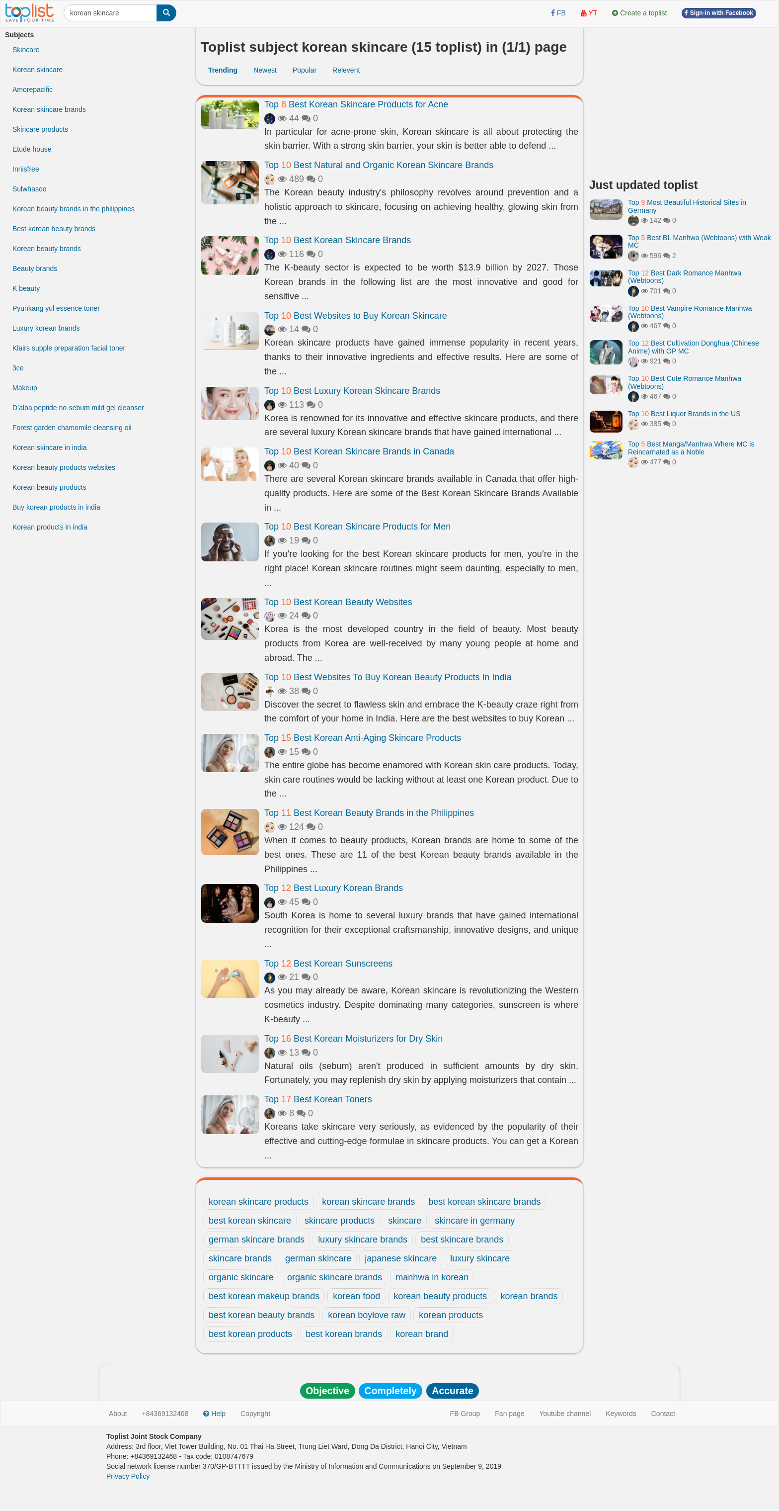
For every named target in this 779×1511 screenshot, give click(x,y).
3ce (18, 368)
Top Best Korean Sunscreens (328, 964)
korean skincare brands (368, 1202)
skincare (404, 1221)
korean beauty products (440, 1296)
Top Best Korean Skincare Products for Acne (356, 104)
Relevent (346, 70)
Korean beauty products (49, 487)
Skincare (25, 50)
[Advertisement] (681, 99)
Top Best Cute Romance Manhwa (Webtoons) (684, 382)
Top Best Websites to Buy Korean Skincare (355, 316)
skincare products (340, 1221)
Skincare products (40, 129)
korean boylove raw (366, 1315)
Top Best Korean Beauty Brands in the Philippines (369, 813)
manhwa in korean (431, 1277)
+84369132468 (165, 1414)
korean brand (421, 1334)
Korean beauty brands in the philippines (73, 209)
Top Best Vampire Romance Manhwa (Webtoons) (690, 312)
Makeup (24, 388)
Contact (663, 1414)
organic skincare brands (334, 1277)
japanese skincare (401, 1258)
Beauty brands (34, 268)
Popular (304, 70)
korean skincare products (259, 1202)
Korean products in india (49, 527)
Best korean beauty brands (53, 229)
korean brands (528, 1296)
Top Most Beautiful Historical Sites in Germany (687, 206)
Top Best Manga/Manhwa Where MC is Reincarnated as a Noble (691, 447)
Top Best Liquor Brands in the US (684, 414)
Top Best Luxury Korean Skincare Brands (352, 391)
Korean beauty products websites (63, 467)
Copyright (255, 1414)
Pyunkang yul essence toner (56, 308)
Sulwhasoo (29, 189)
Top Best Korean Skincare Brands (337, 240)
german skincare (318, 1258)
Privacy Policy (128, 1476)
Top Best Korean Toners (318, 1099)
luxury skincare (480, 1258)
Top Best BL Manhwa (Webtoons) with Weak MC (699, 241)
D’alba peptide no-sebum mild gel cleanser (78, 408)
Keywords (621, 1414)
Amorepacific (32, 89)
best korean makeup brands (264, 1296)
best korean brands (344, 1334)
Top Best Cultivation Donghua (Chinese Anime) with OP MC (693, 347)
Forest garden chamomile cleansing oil (72, 428)
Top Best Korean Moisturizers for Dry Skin (353, 1039)
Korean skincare (37, 70)
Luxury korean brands (45, 328)
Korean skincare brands (49, 109)
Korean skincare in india (49, 447)
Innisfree (25, 169)
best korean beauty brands (261, 1315)
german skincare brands (257, 1239)
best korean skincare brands (484, 1202)
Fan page (509, 1414)
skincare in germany (475, 1221)
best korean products (250, 1334)
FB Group (465, 1414)
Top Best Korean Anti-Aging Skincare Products (362, 738)
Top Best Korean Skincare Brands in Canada (359, 451)
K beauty (26, 288)
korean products (451, 1315)
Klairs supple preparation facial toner (68, 348)
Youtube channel (565, 1414)
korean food (356, 1296)
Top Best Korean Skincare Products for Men (357, 527)
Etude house (32, 149)
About (118, 1414)
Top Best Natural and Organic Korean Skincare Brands (378, 165)
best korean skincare (250, 1221)
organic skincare (241, 1277)
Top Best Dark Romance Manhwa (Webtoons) (684, 276)
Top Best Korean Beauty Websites (338, 602)
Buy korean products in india (56, 507)
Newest (265, 70)
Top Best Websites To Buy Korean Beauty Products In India (388, 677)
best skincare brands (462, 1239)
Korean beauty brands (46, 249)
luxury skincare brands (362, 1239)
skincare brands (240, 1258)
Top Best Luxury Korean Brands (333, 888)
